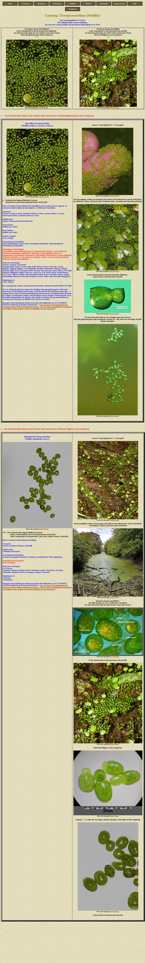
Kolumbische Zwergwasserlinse (37, 437)
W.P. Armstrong (114, 314)
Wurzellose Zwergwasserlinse (37, 123)
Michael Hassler (114, 107)
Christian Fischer (43, 107)
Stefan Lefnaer (114, 597)
